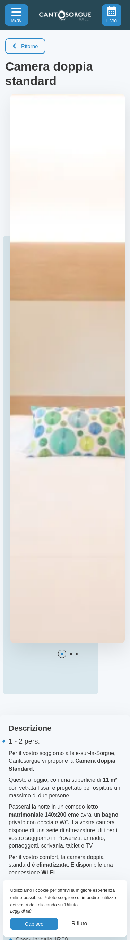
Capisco (34, 924)
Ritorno (25, 46)
